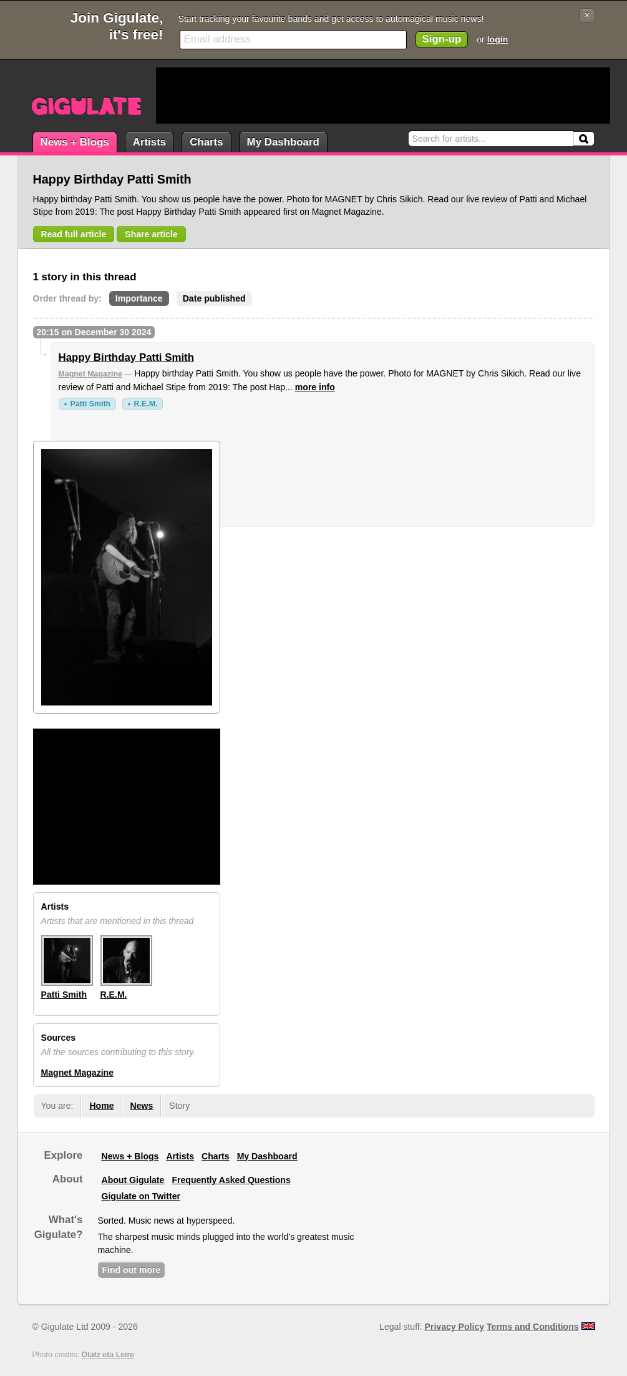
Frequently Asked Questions (231, 1180)
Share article (151, 234)
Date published (214, 298)
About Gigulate (133, 1180)
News (141, 1106)
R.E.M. (146, 404)
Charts (206, 142)
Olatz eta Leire (108, 1354)
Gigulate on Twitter (141, 1196)
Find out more (131, 1270)
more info (315, 387)
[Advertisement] (383, 95)
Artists (149, 142)
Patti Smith (90, 404)
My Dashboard (283, 142)
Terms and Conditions (533, 1327)
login (497, 39)
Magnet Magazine (90, 374)
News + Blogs (75, 142)
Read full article (74, 234)
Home (101, 1106)
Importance (139, 298)
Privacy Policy (454, 1327)
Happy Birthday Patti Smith (127, 357)
